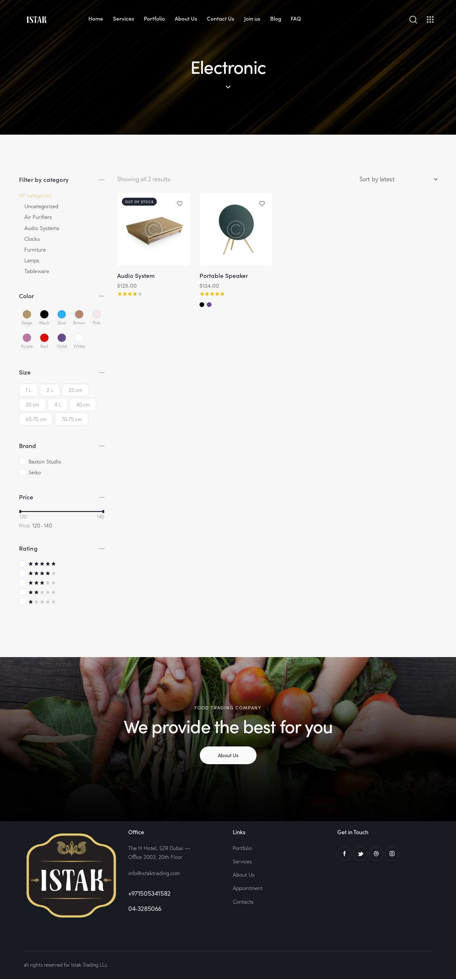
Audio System (136, 275)
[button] (179, 203)
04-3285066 (145, 908)
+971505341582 (149, 893)
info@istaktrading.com (154, 873)
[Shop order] (398, 179)
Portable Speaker (224, 275)
